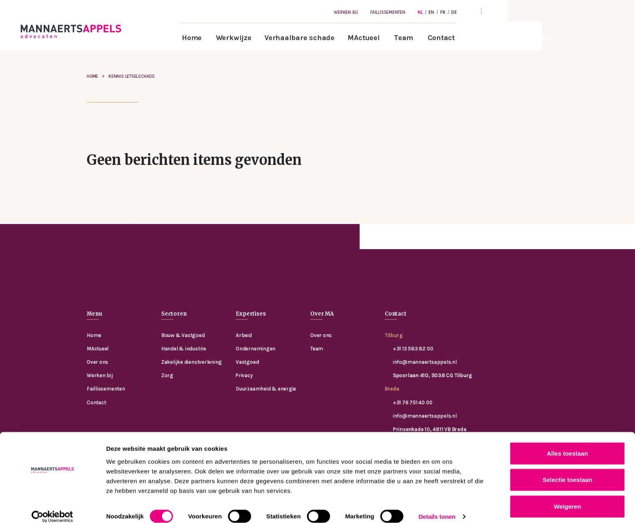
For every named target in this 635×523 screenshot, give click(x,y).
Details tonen (436, 507)
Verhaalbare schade (299, 37)
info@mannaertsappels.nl (425, 362)
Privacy (244, 375)
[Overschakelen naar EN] (431, 12)
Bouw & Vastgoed (183, 335)
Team (403, 37)
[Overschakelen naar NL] (420, 12)
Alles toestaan (567, 443)
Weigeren (567, 496)
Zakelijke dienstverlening (191, 362)
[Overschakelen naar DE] (454, 12)
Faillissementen (387, 12)
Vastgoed (247, 362)
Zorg (167, 375)
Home (192, 37)
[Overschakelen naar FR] (442, 12)
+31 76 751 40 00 (412, 402)
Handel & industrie (183, 349)
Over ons (97, 362)
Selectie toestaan (567, 470)
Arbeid (244, 335)
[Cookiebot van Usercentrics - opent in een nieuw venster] (52, 507)
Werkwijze (233, 37)
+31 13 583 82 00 (413, 349)
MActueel (363, 37)
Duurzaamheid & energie (266, 389)
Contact (441, 37)
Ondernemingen (255, 349)
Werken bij (346, 12)
